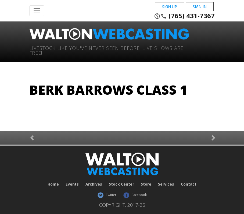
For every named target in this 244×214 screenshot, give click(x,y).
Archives (93, 184)
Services (166, 184)
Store (146, 184)
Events (72, 184)
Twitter (106, 195)
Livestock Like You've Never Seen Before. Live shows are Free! (106, 50)
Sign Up (169, 6)
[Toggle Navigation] (36, 10)
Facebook (135, 195)
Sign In (200, 6)
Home (53, 184)
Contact (188, 184)
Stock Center (121, 184)
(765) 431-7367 (184, 15)
